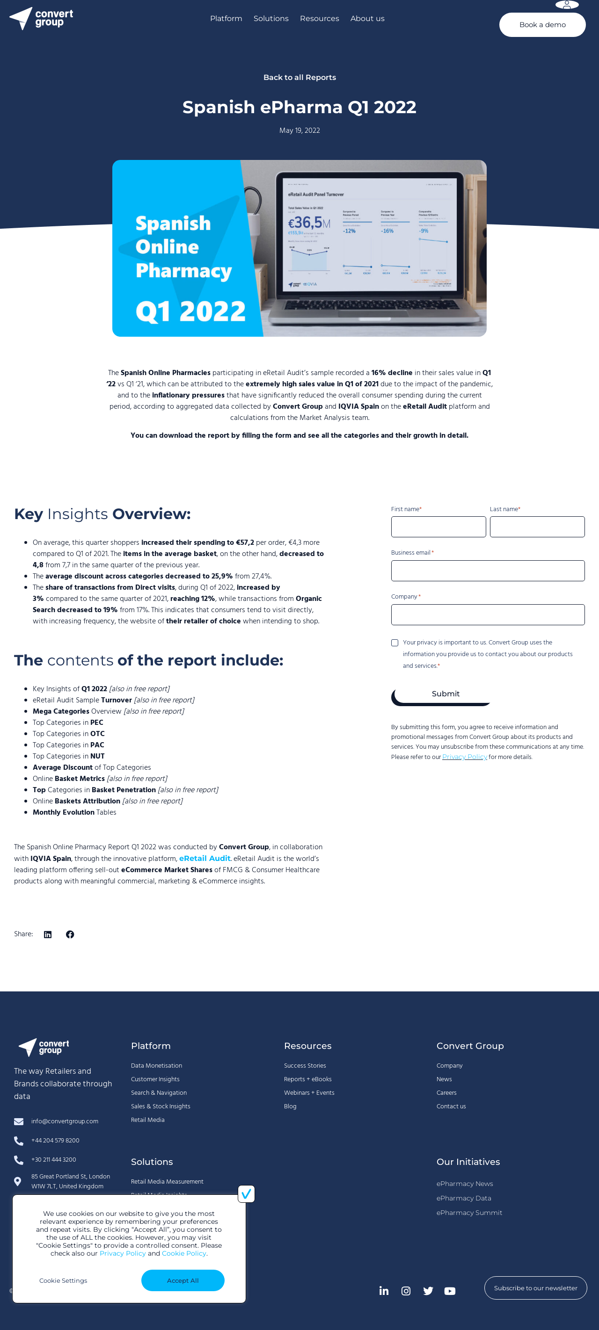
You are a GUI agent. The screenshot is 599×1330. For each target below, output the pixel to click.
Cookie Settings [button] (63, 1280)
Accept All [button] (183, 1280)
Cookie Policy (184, 1253)
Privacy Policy (123, 1253)
